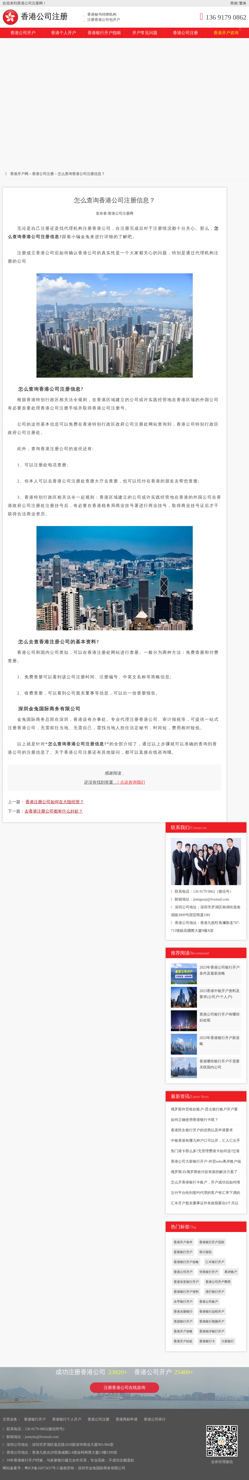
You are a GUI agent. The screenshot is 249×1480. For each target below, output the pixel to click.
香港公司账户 (208, 1301)
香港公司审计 (155, 1419)
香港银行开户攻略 (186, 1262)
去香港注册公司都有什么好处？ (53, 811)
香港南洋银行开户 (211, 1331)
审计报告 (205, 1252)
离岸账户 (231, 1272)
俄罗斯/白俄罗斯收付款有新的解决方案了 (204, 1172)
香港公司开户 (22, 33)
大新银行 (227, 1341)
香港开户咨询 (227, 31)
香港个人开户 (63, 33)
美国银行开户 (183, 1321)
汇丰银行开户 (215, 1262)
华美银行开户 (208, 1272)
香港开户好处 (183, 1341)
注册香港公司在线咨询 (124, 1387)
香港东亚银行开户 (186, 1282)
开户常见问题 (144, 33)
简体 (234, 3)
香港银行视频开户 (211, 1321)
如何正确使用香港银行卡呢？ (194, 1120)
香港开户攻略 (183, 1331)
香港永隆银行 (183, 1311)
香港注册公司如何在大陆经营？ (55, 802)
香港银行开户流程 (211, 1242)
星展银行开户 (183, 1252)
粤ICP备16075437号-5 (41, 1468)
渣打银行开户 (215, 1292)
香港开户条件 (183, 1242)
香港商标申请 (127, 1419)
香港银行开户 (35, 1419)
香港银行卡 (207, 1341)
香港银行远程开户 (211, 1311)
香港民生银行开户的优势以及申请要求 (202, 1130)
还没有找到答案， (114, 782)
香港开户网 (19, 174)
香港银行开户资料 (186, 1292)
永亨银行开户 (183, 1301)
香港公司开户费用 (218, 1282)
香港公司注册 (35, 16)
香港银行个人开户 (66, 1419)
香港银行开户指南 (104, 33)
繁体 (242, 3)
